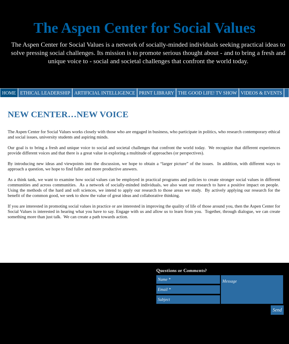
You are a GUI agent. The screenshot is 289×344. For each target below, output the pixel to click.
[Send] (277, 310)
